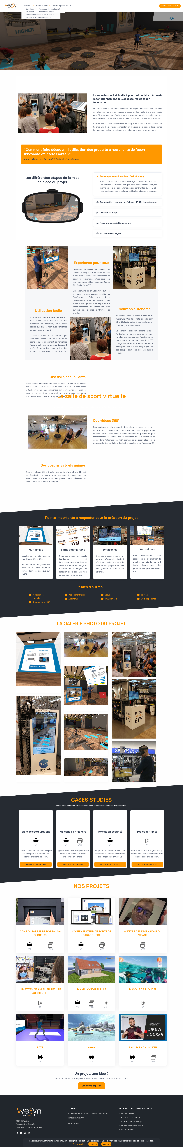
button (17, 1133)
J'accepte (106, 1144)
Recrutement (42, 5)
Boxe (40, 1047)
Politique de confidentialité (131, 1125)
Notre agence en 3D (62, 5)
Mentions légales (126, 1129)
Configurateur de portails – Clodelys (40, 933)
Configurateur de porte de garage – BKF (91, 933)
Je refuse (93, 1144)
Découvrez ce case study (36, 864)
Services (28, 5)
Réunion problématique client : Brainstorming (120, 176)
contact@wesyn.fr (76, 1118)
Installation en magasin (109, 233)
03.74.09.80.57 (74, 1123)
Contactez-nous (169, 6)
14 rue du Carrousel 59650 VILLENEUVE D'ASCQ (88, 1113)
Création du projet (107, 212)
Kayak (91, 1047)
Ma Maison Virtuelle (91, 989)
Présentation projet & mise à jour (113, 223)
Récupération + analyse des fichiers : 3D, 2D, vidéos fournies (126, 202)
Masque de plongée (143, 989)
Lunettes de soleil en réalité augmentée (40, 991)
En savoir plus (79, 1144)
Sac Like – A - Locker (143, 1047)
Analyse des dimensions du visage (143, 933)
